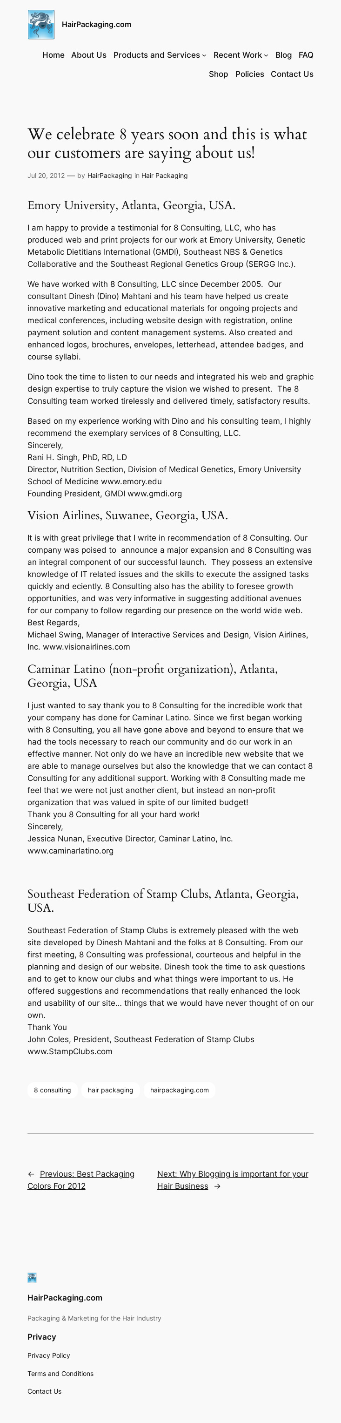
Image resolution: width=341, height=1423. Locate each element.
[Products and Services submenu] (204, 55)
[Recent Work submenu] (266, 55)
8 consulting (52, 1090)
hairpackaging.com (179, 1090)
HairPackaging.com (96, 24)
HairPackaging (109, 175)
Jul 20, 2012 (46, 175)
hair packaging (111, 1090)
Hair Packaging (164, 175)
